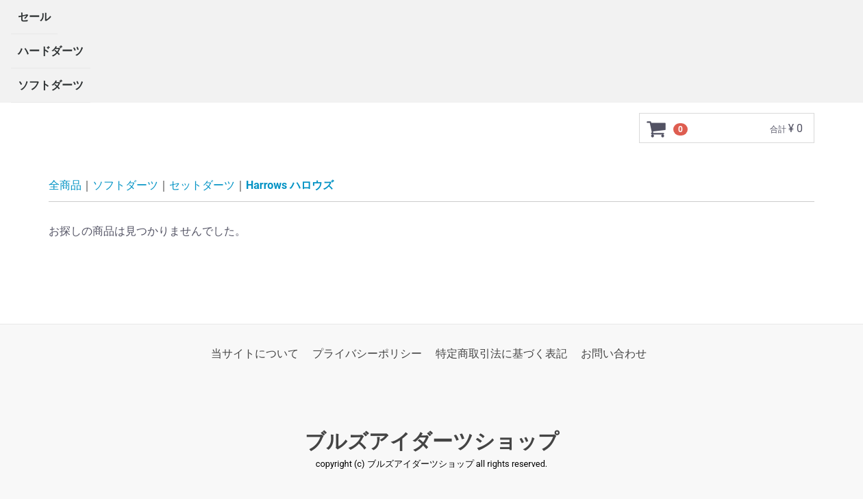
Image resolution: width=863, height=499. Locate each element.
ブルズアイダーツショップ (432, 442)
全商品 (65, 185)
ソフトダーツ (51, 85)
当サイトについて (255, 353)
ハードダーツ (51, 50)
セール (34, 16)
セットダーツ (202, 185)
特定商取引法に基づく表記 (501, 353)
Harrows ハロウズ (290, 185)
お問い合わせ (614, 353)
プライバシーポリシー (367, 353)
